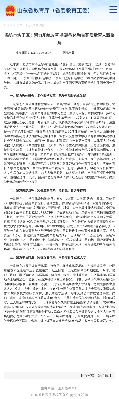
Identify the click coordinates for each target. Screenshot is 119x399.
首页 (19, 25)
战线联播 (38, 25)
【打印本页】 (88, 375)
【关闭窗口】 (104, 375)
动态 (27, 25)
